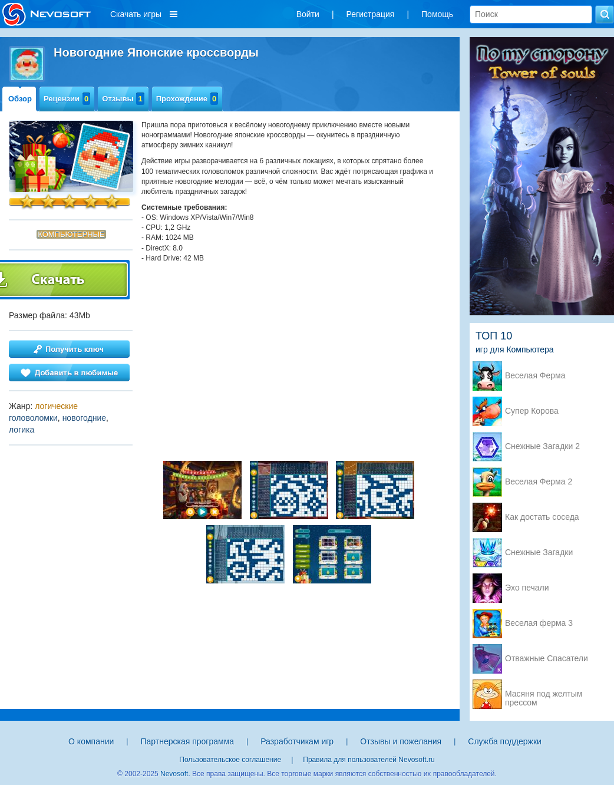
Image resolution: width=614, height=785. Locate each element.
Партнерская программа (187, 741)
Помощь (437, 14)
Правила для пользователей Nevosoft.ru (368, 760)
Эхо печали (527, 587)
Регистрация (370, 14)
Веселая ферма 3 (539, 623)
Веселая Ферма (535, 375)
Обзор (20, 98)
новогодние (84, 418)
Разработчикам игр (297, 741)
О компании (91, 741)
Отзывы (123, 99)
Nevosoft (174, 774)
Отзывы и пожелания (400, 741)
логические (56, 406)
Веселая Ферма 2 (538, 481)
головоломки (33, 418)
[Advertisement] (289, 351)
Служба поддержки (505, 741)
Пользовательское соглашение (230, 760)
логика (21, 429)
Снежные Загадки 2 (542, 446)
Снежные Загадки (539, 552)
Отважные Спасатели (546, 658)
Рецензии (67, 99)
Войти (307, 14)
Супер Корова (532, 411)
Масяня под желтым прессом (543, 695)
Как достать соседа (542, 517)
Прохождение (187, 99)
